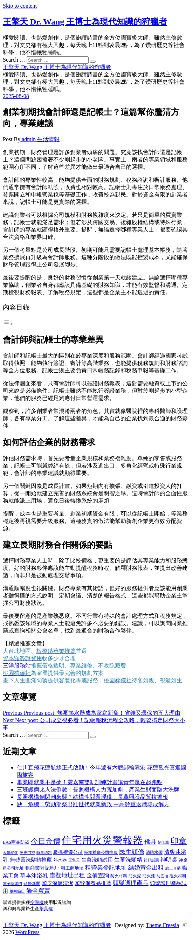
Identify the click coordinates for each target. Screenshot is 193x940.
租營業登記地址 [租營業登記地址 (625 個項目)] (106, 867)
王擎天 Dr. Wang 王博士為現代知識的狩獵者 (85, 21)
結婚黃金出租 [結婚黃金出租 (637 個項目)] (146, 867)
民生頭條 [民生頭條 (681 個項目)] (131, 851)
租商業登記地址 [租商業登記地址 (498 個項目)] (42, 868)
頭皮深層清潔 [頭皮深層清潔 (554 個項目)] (57, 883)
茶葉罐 (46, 909)
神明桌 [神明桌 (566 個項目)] (168, 860)
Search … (14, 60)
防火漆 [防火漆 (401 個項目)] (149, 876)
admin (28, 139)
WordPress (27, 934)
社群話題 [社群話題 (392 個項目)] (151, 860)
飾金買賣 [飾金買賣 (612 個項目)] (38, 890)
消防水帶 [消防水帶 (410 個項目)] (154, 852)
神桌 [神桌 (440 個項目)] (183, 860)
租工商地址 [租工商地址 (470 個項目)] (72, 868)
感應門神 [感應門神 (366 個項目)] (27, 853)
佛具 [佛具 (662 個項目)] (150, 841)
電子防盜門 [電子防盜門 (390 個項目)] (12, 884)
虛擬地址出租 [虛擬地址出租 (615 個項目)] (67, 875)
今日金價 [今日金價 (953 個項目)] (45, 841)
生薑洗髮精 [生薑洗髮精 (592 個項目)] (128, 860)
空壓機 (37, 902)
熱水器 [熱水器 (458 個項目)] (60, 860)
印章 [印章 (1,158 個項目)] (179, 840)
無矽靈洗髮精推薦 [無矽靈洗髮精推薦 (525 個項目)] (31, 860)
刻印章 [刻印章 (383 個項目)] (163, 842)
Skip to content (20, 6)
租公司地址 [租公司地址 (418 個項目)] (13, 868)
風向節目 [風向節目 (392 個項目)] (17, 891)
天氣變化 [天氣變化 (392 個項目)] (10, 852)
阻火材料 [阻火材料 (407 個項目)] (178, 875)
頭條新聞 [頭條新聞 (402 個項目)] (31, 883)
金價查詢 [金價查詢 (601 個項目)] (98, 875)
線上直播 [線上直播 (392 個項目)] (173, 868)
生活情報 (48, 139)
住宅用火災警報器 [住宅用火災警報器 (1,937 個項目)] (102, 840)
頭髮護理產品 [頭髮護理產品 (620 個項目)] (131, 883)
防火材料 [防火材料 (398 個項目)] (118, 876)
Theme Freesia (162, 927)
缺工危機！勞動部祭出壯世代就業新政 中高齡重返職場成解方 (93, 804)
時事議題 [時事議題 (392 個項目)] (44, 852)
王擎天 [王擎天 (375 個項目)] (74, 860)
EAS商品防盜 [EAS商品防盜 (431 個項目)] (16, 842)
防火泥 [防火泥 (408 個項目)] (135, 875)
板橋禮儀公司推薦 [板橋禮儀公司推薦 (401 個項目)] (101, 852)
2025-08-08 (16, 96)
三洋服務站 (17, 666)
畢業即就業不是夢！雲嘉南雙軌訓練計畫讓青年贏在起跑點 (90, 782)
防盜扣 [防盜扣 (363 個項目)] (162, 876)
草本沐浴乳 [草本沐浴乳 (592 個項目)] (34, 875)
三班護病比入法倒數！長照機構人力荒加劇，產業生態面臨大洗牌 (98, 790)
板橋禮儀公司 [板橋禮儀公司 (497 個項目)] (68, 852)
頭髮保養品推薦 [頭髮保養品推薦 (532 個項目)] (93, 883)
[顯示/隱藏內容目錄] (8, 324)
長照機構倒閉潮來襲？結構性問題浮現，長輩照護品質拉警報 (92, 797)
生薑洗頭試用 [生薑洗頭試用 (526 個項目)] (97, 860)
